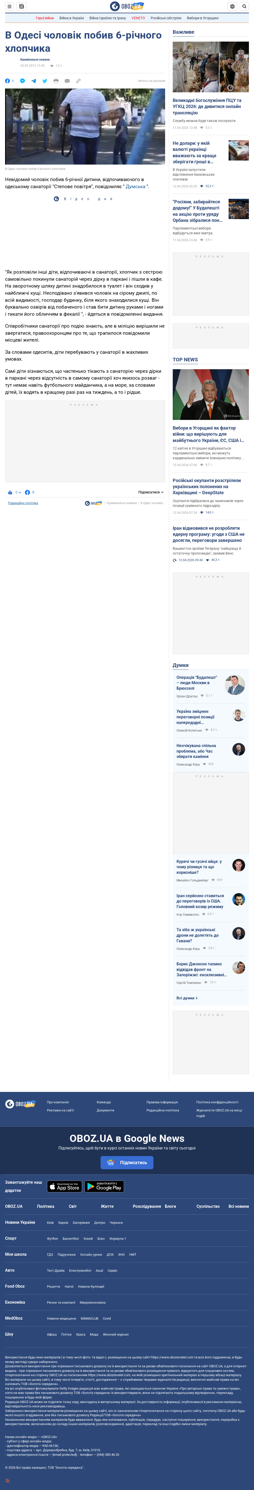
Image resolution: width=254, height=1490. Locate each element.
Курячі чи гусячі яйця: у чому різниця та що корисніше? (199, 867)
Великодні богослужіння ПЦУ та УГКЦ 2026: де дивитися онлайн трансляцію (207, 106)
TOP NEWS (185, 360)
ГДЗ (50, 1254)
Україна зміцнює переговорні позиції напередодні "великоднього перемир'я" (202, 717)
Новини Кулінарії (91, 1286)
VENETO (138, 18)
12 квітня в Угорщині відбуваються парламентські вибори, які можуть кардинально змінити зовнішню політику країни (207, 453)
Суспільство (208, 1206)
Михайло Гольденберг (193, 880)
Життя (107, 1206)
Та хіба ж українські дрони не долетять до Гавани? (198, 935)
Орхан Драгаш (187, 696)
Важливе (183, 32)
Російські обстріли (166, 18)
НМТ (132, 1254)
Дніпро (99, 1223)
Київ (50, 1223)
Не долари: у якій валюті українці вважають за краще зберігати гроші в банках (194, 152)
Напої (69, 1286)
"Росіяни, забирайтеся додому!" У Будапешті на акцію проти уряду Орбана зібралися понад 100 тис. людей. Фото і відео (199, 211)
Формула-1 (117, 1238)
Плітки (66, 1334)
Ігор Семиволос (188, 914)
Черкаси (116, 1223)
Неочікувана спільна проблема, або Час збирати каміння (196, 751)
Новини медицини (61, 1318)
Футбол (52, 1238)
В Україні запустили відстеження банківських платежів (194, 174)
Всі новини (239, 1206)
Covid (107, 1318)
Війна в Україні (71, 18)
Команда (104, 1102)
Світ (73, 1206)
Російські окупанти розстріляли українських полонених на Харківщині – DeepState (207, 486)
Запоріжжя (81, 1223)
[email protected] (64, 1455)
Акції (99, 1270)
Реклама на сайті (60, 1110)
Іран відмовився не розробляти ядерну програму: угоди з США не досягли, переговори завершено (209, 534)
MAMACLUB (89, 1318)
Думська (135, 186)
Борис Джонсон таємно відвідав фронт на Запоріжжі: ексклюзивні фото (200, 970)
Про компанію (58, 1102)
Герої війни (45, 18)
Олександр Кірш (188, 764)
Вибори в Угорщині (202, 18)
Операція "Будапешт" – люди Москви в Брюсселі (197, 683)
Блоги (170, 1206)
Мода (94, 1334)
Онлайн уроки (91, 1254)
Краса (80, 1334)
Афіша (52, 1334)
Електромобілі (80, 1270)
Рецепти (53, 1286)
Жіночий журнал (116, 1334)
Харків (63, 1223)
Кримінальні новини (35, 59)
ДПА (110, 1254)
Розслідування (147, 1206)
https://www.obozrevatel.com (172, 1357)
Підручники (67, 1254)
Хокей (88, 1238)
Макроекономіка (93, 1302)
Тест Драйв (56, 1270)
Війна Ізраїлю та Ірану (107, 18)
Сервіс (113, 1270)
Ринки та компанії (61, 1302)
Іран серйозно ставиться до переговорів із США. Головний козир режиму (200, 901)
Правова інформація (162, 1102)
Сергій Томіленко (189, 983)
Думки (180, 665)
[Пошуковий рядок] (244, 6)
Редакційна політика (23, 503)
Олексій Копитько (189, 730)
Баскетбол (71, 1238)
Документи (105, 1110)
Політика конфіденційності (217, 1102)
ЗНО (121, 1254)
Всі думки (186, 998)
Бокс (101, 1238)
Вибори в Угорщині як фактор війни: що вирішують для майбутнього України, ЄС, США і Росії (207, 434)
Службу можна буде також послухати (204, 121)
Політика (45, 1206)
